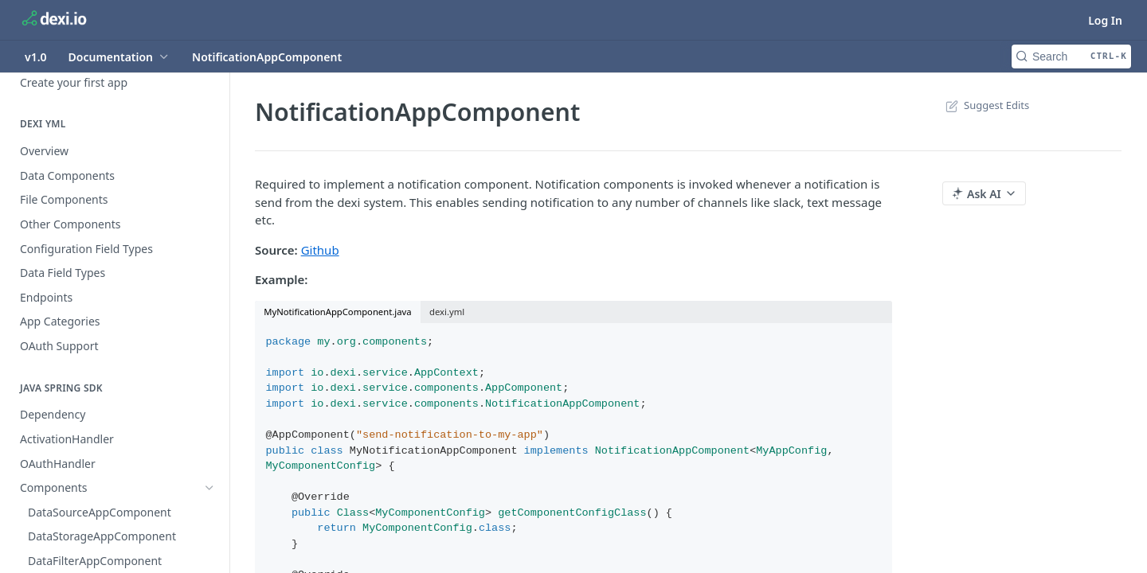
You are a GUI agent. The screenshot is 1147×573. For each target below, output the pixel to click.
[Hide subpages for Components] (209, 487)
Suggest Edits (985, 105)
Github (320, 250)
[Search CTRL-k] (1071, 56)
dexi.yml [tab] (446, 312)
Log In (1105, 20)
